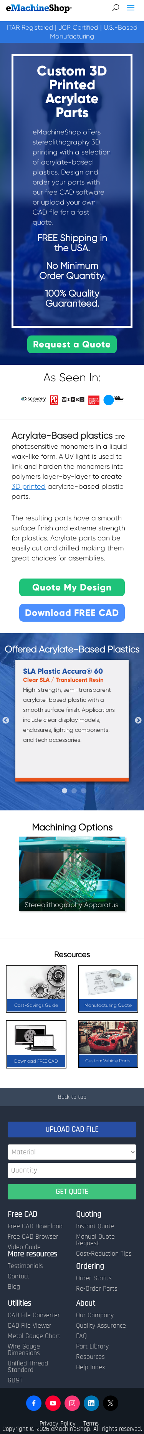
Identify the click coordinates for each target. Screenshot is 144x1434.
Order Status (94, 1278)
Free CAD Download (35, 1226)
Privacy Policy (58, 1423)
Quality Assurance (101, 1325)
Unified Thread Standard (28, 1367)
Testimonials (25, 1266)
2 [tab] (74, 791)
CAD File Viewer (29, 1325)
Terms (91, 1423)
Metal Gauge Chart (34, 1336)
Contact (18, 1276)
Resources (90, 1356)
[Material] (72, 1152)
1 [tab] (64, 791)
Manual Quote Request (95, 1240)
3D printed (29, 486)
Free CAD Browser (33, 1236)
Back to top (72, 1097)
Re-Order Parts (97, 1288)
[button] (33, 1403)
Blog (14, 1286)
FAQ (81, 1336)
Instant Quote (95, 1226)
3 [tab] (84, 791)
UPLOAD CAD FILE (72, 1129)
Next (138, 721)
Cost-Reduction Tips (104, 1253)
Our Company (95, 1315)
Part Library (92, 1346)
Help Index (90, 1367)
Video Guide (24, 1247)
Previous (6, 721)
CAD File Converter (34, 1315)
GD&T (15, 1380)
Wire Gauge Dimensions (24, 1350)
